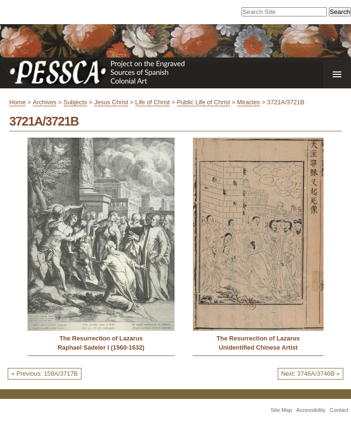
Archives (44, 102)
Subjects (75, 102)
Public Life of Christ (203, 102)
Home (17, 102)
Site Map (281, 410)
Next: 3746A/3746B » (310, 373)
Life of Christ (152, 102)
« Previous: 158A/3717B (44, 373)
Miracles (248, 102)
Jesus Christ (111, 102)
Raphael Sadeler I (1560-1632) (101, 347)
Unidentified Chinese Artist (258, 347)
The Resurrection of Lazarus (101, 338)
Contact (339, 410)
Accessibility (310, 410)
